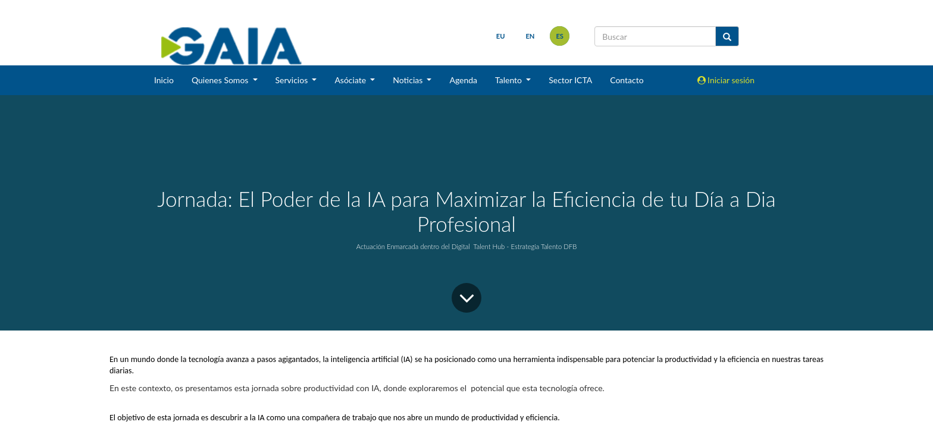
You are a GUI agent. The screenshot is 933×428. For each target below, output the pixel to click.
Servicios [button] (292, 80)
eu (500, 36)
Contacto (626, 80)
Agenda (463, 80)
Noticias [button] (409, 80)
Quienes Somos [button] (221, 80)
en (529, 36)
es (559, 36)
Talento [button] (509, 80)
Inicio (164, 80)
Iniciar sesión (726, 80)
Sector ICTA (570, 80)
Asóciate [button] (351, 80)
